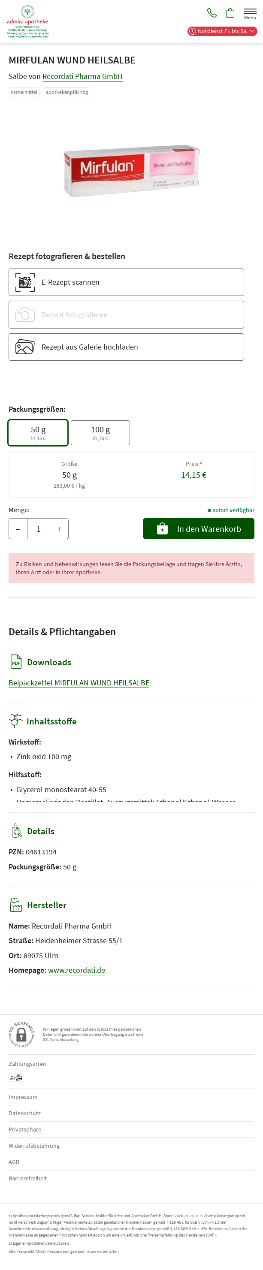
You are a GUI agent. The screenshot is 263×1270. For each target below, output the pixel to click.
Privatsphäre (25, 1129)
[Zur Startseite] (30, 21)
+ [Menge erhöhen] (59, 528)
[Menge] (38, 529)
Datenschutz (25, 1113)
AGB (14, 1162)
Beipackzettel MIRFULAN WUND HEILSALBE (79, 683)
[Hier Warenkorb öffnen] (230, 13)
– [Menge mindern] (18, 528)
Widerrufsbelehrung (34, 1145)
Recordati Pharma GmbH (82, 76)
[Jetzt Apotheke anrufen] (210, 13)
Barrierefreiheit (28, 1178)
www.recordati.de (76, 970)
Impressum (23, 1097)
